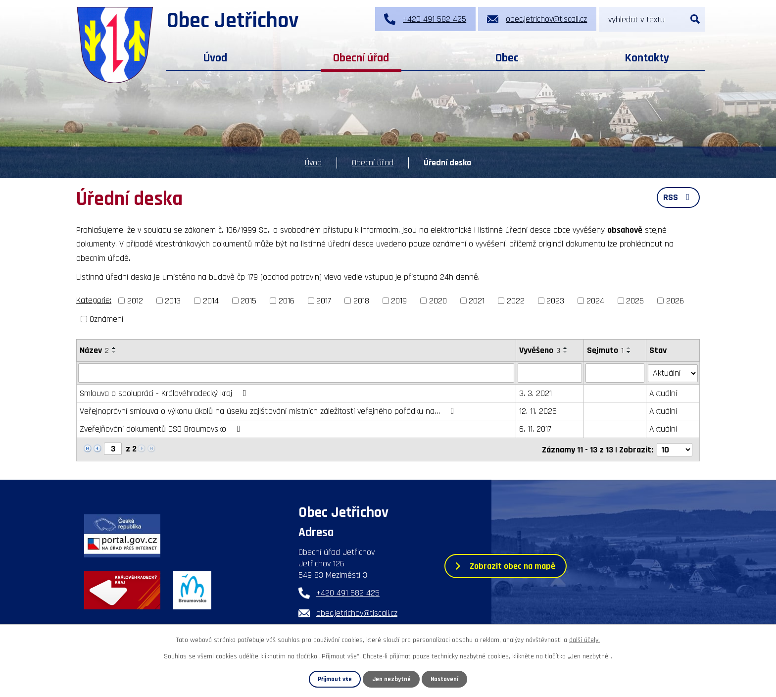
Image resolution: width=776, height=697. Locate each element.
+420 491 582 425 (348, 592)
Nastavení (444, 679)
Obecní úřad (361, 57)
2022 (516, 300)
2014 (211, 300)
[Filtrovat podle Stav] (673, 372)
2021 (477, 300)
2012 (135, 300)
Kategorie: (93, 300)
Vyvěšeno (539, 350)
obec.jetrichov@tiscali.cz (356, 612)
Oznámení (106, 319)
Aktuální (664, 392)
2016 (286, 300)
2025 (635, 300)
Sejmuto (605, 350)
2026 (675, 300)
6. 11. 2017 (535, 428)
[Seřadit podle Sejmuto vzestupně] (629, 348)
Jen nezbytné (391, 679)
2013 (173, 300)
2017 (323, 300)
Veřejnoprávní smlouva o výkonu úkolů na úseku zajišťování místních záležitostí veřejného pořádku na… (269, 410)
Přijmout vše (335, 679)
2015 (248, 300)
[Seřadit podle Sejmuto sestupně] (629, 352)
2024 (595, 300)
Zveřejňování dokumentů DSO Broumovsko (162, 428)
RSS (678, 197)
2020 (438, 300)
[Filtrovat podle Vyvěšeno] (550, 372)
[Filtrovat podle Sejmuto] (615, 372)
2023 (555, 300)
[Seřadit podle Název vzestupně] (114, 348)
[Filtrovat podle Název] (296, 372)
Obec (507, 57)
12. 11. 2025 (538, 410)
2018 (361, 300)
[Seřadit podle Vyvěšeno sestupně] (565, 352)
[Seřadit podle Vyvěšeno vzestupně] (565, 348)
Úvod (215, 57)
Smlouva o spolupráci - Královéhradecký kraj (165, 392)
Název (94, 350)
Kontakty (647, 57)
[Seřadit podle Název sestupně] (114, 352)
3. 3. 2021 (535, 392)
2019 (399, 300)
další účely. (584, 640)
